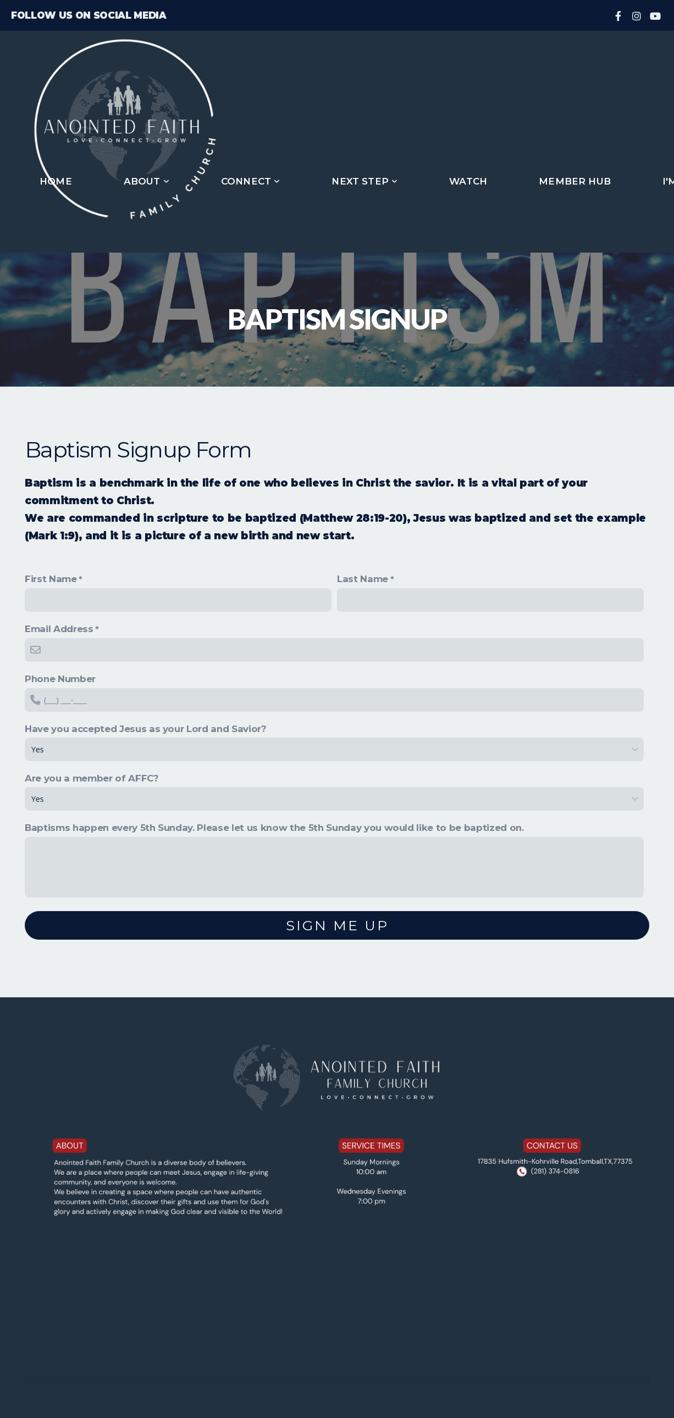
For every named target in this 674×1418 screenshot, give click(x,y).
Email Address (59, 628)
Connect (250, 181)
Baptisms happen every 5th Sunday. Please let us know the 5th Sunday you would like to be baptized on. (274, 827)
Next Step (364, 181)
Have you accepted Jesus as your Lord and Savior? (146, 728)
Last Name (362, 578)
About (146, 181)
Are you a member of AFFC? (92, 778)
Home (56, 181)
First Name (51, 578)
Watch (468, 181)
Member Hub (575, 181)
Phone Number (60, 678)
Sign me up (337, 925)
